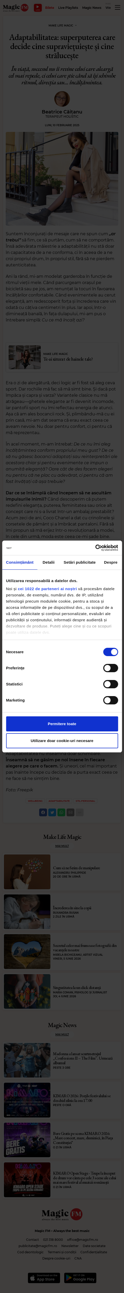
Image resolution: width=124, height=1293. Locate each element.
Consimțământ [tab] (19, 562)
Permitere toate (62, 724)
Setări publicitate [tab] (80, 562)
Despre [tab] (110, 562)
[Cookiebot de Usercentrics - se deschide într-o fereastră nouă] (95, 547)
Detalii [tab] (49, 562)
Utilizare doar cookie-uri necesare (62, 740)
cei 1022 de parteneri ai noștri (47, 589)
